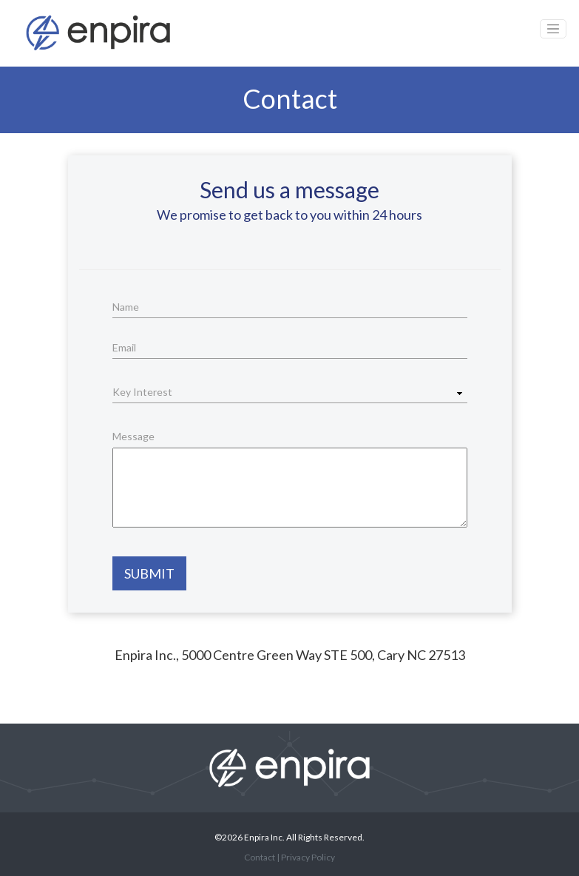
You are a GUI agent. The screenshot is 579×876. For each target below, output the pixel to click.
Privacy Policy (308, 857)
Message (133, 436)
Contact (259, 857)
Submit (149, 573)
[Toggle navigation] (553, 28)
